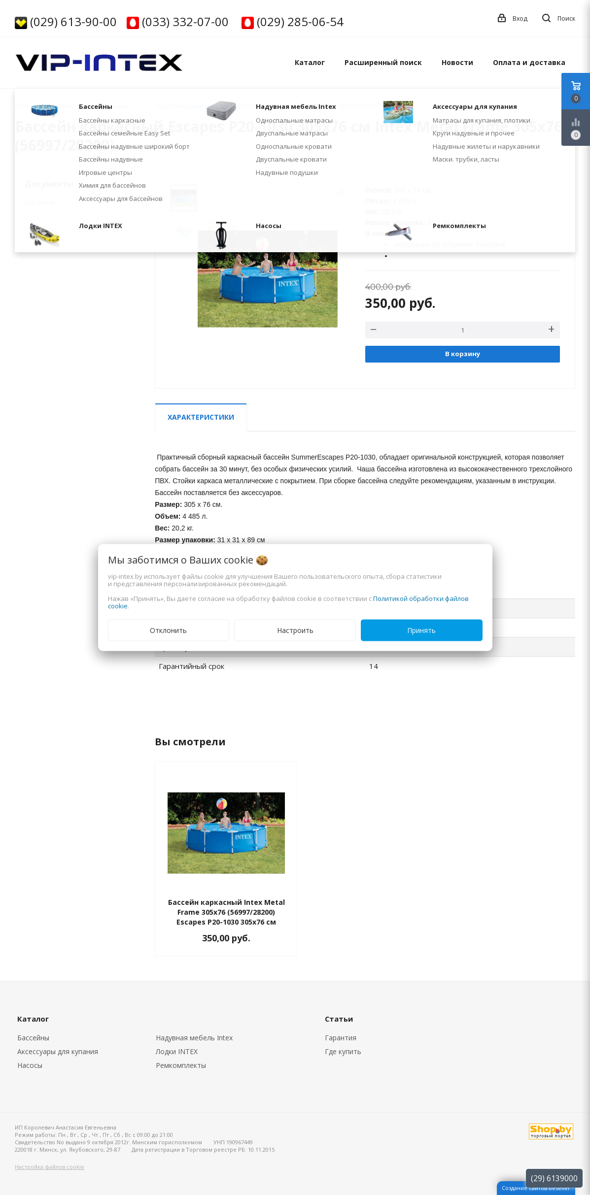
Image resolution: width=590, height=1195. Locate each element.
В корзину (462, 353)
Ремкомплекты (181, 1065)
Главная (26, 106)
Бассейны (33, 1037)
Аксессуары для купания (57, 1051)
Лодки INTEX (177, 1051)
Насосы (29, 1065)
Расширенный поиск (383, 62)
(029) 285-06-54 (300, 21)
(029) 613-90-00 (73, 21)
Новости (457, 62)
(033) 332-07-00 (185, 21)
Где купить (42, 230)
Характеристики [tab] (201, 417)
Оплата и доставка (529, 62)
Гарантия (39, 202)
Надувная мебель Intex (194, 1037)
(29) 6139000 (554, 1178)
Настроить (295, 630)
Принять (421, 630)
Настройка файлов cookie (49, 1166)
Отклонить (168, 630)
